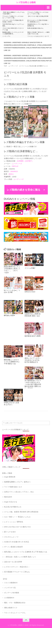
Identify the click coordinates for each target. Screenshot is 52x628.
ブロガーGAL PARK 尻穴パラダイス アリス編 (13, 29)
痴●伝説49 (8, 497)
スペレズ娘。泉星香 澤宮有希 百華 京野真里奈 (21, 512)
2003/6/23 (14, 171)
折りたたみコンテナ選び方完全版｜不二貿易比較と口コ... (37, 21)
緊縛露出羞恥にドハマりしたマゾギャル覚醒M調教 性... (12, 33)
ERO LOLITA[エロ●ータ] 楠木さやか (17, 527)
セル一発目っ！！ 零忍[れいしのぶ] (17, 517)
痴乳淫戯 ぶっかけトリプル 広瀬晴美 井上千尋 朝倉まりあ (12, 362)
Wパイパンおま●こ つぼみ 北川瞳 (12, 291)
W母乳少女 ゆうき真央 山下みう (11, 403)
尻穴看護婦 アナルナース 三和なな (17, 572)
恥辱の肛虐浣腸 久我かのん (35, 28)
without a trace (30, 292)
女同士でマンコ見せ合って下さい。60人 (19, 492)
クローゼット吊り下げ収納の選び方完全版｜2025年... (12, 21)
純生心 (11, 174)
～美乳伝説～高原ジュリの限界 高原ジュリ (20, 557)
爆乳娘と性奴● (9, 315)
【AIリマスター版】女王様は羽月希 (37, 16)
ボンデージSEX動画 (11, 593)
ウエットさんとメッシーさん (15, 613)
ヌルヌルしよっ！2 (11, 537)
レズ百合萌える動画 (26, 2)
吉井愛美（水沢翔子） (25, 161)
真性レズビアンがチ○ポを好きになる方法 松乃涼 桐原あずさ (32, 360)
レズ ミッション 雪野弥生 (13, 522)
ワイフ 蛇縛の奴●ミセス (13, 487)
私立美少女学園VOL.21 (12, 507)
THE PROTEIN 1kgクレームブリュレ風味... (13, 25)
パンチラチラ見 (10, 588)
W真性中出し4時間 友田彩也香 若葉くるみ (33, 315)
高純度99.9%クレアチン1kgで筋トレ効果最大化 (38, 25)
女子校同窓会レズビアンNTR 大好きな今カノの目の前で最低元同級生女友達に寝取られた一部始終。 (33, 384)
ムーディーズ (17, 163)
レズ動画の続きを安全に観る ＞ (26, 189)
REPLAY (15, 166)
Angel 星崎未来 (9, 477)
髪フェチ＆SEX (10, 532)
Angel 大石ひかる (10, 502)
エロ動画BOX (9, 598)
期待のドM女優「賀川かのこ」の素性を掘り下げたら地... (38, 33)
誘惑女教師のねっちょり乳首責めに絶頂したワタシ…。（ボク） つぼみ (12, 269)
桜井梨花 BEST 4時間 (33, 336)
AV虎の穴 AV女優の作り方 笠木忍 (16, 542)
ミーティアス (6, 36)
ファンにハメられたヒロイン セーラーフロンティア (38, 37)
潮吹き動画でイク (10, 608)
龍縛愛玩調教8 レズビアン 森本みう (17, 482)
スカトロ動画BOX (11, 583)
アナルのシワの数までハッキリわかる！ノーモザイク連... (37, 13)
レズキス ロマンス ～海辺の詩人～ (17, 567)
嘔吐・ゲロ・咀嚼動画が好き (15, 603)
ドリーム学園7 (30, 268)
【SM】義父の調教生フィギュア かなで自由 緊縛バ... (13, 13)
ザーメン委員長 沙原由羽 (13, 547)
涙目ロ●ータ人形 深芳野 (13, 562)
